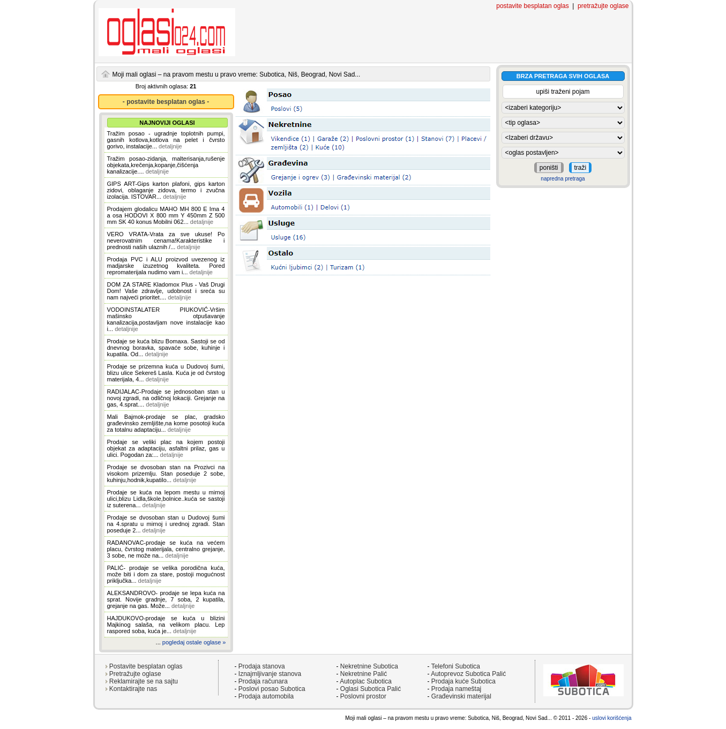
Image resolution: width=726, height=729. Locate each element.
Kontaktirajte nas (133, 689)
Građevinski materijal (461, 696)
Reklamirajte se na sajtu (143, 681)
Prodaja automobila (266, 696)
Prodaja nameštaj (456, 689)
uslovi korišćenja (611, 718)
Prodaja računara (263, 681)
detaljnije (170, 146)
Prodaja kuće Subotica (463, 681)
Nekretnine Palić (363, 674)
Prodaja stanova (261, 666)
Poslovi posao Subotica (271, 689)
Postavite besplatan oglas (146, 666)
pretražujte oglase (603, 6)
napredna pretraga (563, 179)
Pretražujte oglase (135, 674)
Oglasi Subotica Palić (370, 689)
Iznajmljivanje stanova (269, 674)
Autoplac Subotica (366, 681)
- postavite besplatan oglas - (166, 102)
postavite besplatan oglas (532, 6)
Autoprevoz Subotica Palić (468, 674)
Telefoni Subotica (455, 666)
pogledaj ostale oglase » (194, 642)
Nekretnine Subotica (369, 666)
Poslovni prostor (363, 696)
